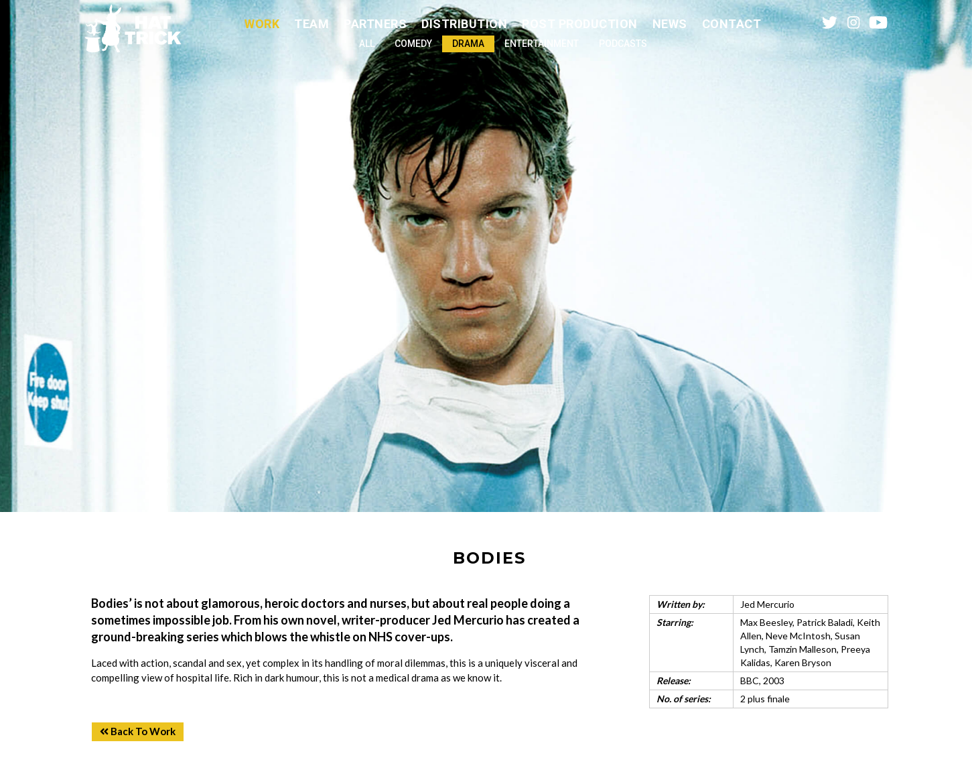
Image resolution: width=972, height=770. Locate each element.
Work (262, 24)
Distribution (464, 24)
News (669, 24)
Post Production (580, 24)
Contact (732, 24)
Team (311, 24)
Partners (375, 24)
